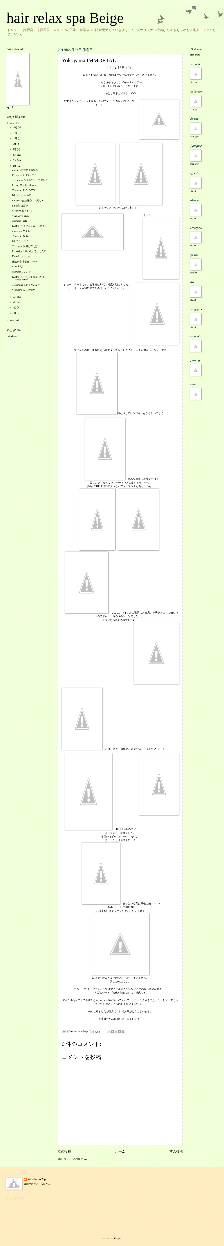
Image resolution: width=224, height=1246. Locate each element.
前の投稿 (176, 1151)
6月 (15, 160)
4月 (15, 297)
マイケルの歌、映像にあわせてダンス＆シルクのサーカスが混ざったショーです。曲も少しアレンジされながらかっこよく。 (121, 382)
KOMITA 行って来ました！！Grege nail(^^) (29, 278)
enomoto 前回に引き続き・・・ (28, 170)
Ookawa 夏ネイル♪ (22, 211)
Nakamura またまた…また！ (27, 285)
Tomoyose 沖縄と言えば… (25, 246)
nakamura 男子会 (21, 231)
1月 (15, 313)
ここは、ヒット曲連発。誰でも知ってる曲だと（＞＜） (114, 719)
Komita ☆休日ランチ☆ (24, 175)
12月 (15, 127)
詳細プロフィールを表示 (37, 1184)
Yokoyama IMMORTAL (24, 190)
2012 (12, 320)
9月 (15, 144)
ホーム (120, 1151)
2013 (12, 123)
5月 (15, 166)
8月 (15, 149)
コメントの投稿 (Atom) (76, 1159)
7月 (15, 155)
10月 (15, 138)
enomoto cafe (19, 221)
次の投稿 (64, 1151)
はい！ (161, 246)
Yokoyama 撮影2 (20, 236)
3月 (15, 302)
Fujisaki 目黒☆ (20, 206)
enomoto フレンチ (21, 272)
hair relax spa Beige (65, 18)
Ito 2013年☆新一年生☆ (24, 185)
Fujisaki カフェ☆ (21, 256)
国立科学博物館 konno (25, 262)
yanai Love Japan (20, 216)
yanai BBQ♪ (18, 266)
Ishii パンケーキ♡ (21, 195)
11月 (15, 133)
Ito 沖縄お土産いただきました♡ (29, 251)
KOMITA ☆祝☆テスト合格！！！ (30, 226)
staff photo (11, 336)
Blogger (117, 1238)
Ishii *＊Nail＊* (20, 241)
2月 (15, 307)
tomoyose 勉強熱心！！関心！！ (29, 200)
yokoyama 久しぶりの (23, 290)
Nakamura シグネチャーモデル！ (30, 180)
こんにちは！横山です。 (120, 67)
